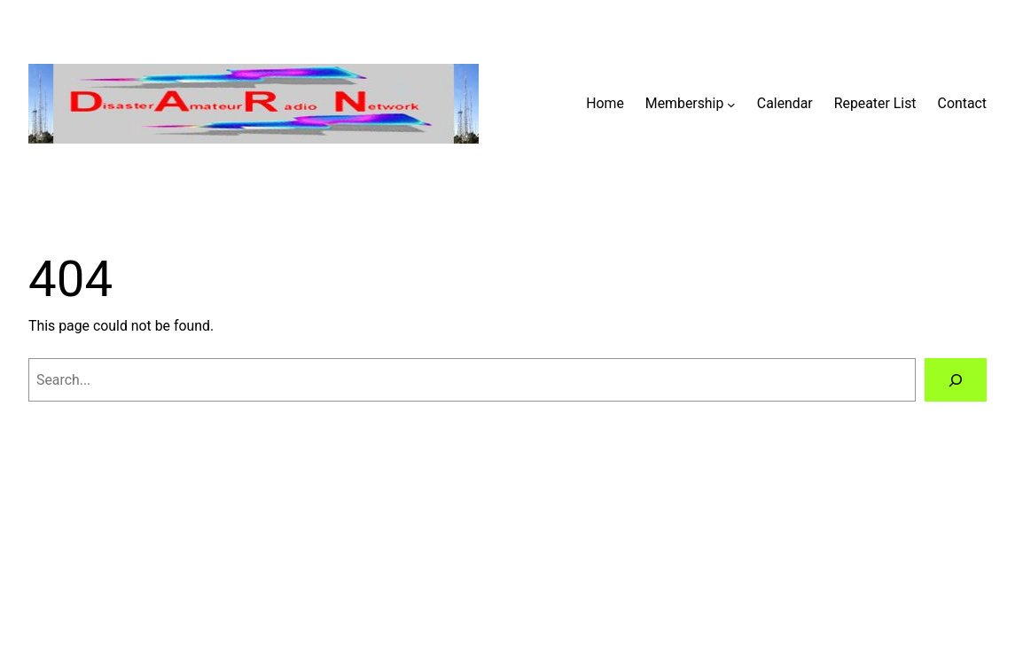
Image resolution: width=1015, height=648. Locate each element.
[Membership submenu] (731, 103)
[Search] (956, 380)
